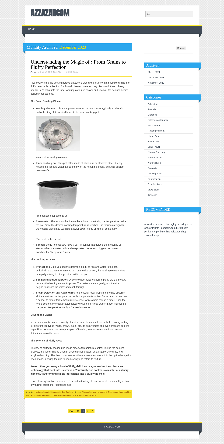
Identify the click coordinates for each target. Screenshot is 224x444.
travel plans (153, 189)
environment (154, 125)
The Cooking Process (61, 395)
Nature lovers (154, 163)
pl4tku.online (163, 231)
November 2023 (156, 82)
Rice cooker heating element (94, 392)
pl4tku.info (150, 231)
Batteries (152, 114)
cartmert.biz (162, 224)
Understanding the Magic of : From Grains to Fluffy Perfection (78, 64)
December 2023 (156, 77)
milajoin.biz (187, 224)
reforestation (154, 179)
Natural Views (155, 157)
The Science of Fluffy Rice (84, 395)
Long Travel (154, 147)
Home (31, 29)
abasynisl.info (151, 227)
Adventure (153, 104)
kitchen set (55, 392)
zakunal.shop (151, 235)
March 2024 (154, 72)
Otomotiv (152, 168)
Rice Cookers (67, 392)
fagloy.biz (175, 224)
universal (72, 72)
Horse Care (153, 136)
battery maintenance (158, 120)
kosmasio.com (168, 227)
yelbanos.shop (178, 231)
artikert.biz (150, 224)
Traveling (152, 195)
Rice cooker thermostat (41, 395)
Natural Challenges (157, 152)
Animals (152, 109)
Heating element (42, 392)
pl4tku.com (182, 227)
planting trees (155, 173)
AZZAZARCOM (50, 13)
